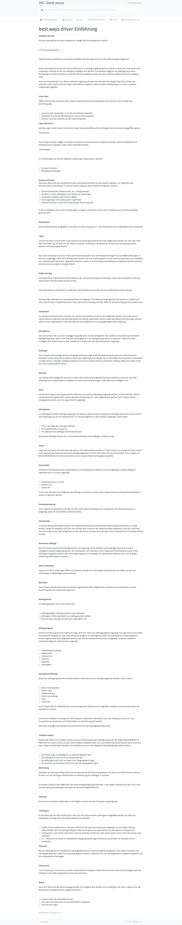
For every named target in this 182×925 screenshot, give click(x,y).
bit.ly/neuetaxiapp (51, 50)
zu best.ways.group (135, 3)
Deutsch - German (133, 922)
